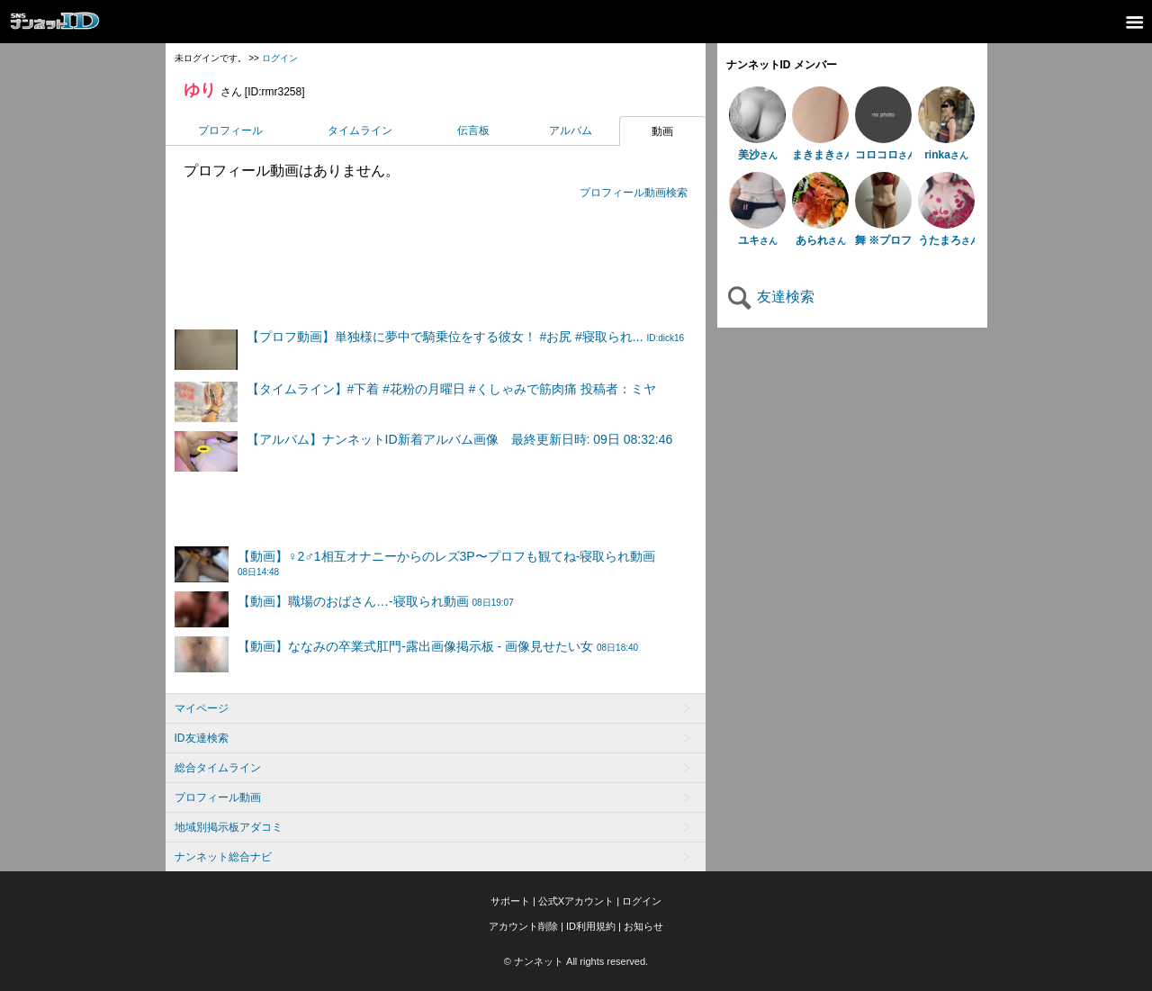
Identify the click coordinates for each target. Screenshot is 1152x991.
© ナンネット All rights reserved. (576, 961)
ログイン (280, 58)
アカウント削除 (523, 926)
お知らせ (643, 926)
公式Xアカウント (576, 901)
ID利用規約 (591, 926)
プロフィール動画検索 (634, 192)
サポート (510, 901)
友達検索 (770, 296)
